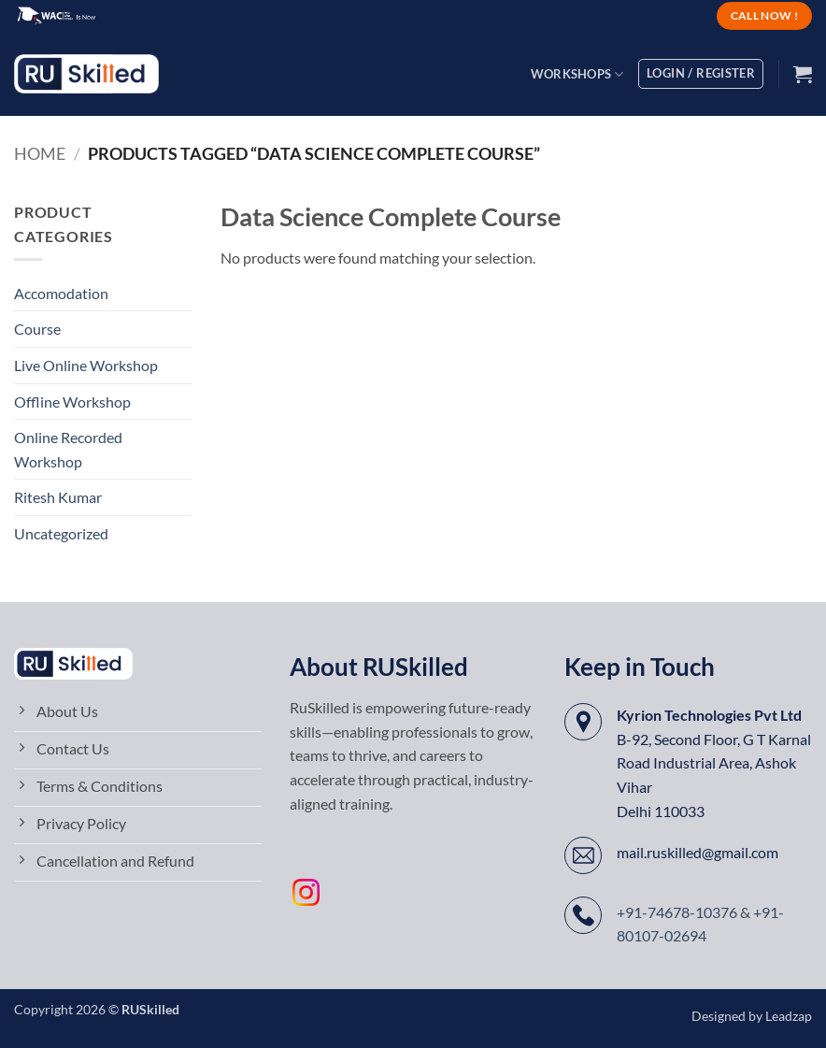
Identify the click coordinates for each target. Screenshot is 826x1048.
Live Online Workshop (86, 365)
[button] (802, 73)
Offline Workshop (72, 401)
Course (37, 328)
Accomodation (61, 293)
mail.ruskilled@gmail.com (697, 852)
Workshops (577, 74)
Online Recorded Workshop (68, 449)
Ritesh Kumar (58, 497)
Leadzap (788, 1016)
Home (39, 153)
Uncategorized (61, 533)
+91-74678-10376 (677, 912)
